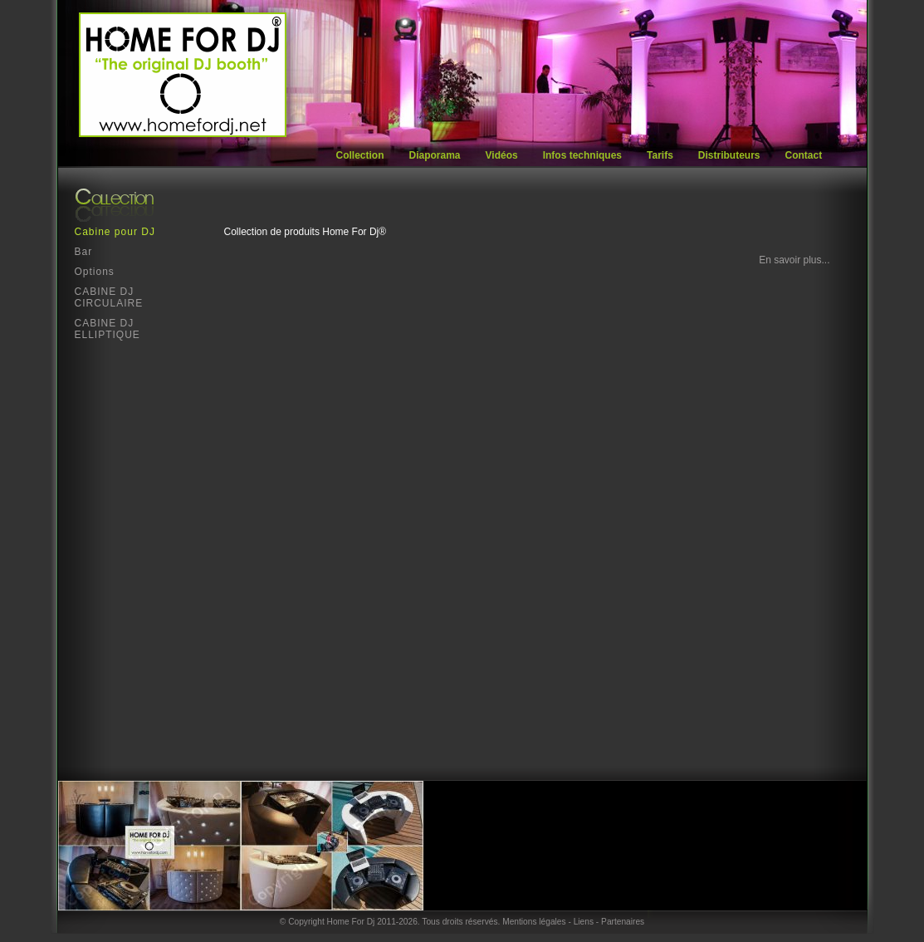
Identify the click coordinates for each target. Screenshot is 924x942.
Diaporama (435, 155)
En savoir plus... (794, 260)
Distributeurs (729, 155)
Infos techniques (582, 155)
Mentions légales (533, 921)
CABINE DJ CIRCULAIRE (109, 297)
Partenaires (622, 921)
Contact (804, 155)
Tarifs (660, 155)
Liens (584, 921)
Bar (84, 252)
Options (95, 271)
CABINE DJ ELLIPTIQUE (107, 329)
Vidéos (502, 155)
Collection (360, 155)
